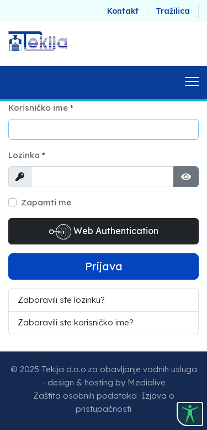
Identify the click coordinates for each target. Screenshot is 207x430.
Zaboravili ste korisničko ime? (76, 322)
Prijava (104, 266)
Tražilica (173, 11)
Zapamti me (46, 202)
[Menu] (192, 82)
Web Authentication (103, 232)
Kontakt (123, 11)
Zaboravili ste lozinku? (61, 300)
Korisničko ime (40, 107)
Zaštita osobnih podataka (85, 395)
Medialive (147, 382)
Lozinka (26, 155)
